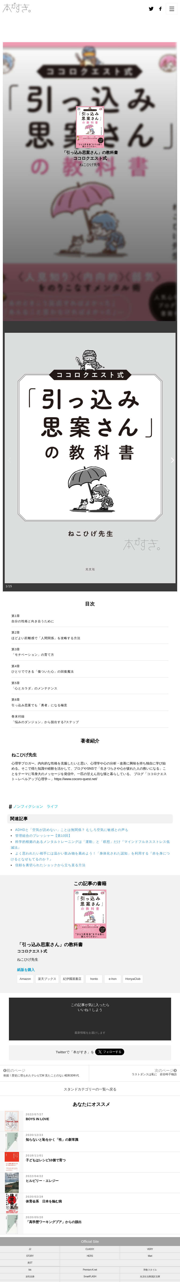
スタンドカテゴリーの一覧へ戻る (90, 1089)
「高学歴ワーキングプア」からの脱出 (54, 1222)
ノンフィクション (28, 806)
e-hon (112, 979)
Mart (150, 1256)
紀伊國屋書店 (72, 979)
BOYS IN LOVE (37, 1119)
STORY (30, 1256)
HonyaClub (132, 979)
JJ (30, 1249)
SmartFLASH (90, 1276)
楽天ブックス (47, 979)
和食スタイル (150, 1269)
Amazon (25, 979)
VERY (150, 1249)
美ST (29, 1262)
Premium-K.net (90, 1269)
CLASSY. (90, 1249)
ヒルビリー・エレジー (42, 1181)
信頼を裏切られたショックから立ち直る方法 (50, 865)
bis (30, 1269)
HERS (90, 1256)
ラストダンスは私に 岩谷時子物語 (154, 1074)
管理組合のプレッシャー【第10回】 (43, 835)
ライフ (52, 806)
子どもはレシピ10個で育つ (46, 1160)
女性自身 (30, 1276)
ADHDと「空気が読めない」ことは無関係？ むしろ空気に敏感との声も (72, 830)
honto (94, 979)
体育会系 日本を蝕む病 (44, 1201)
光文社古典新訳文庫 (150, 1276)
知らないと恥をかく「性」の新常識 (52, 1139)
